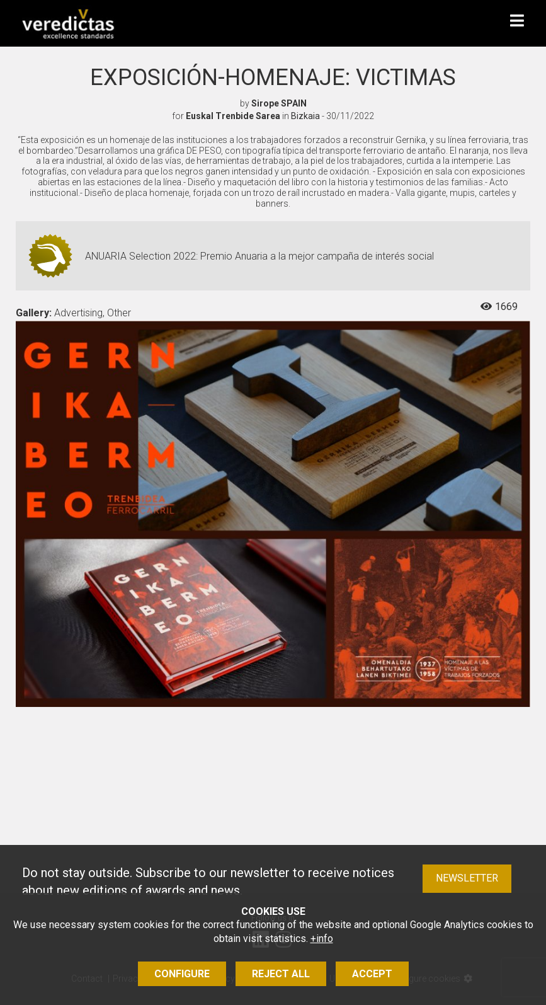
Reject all (281, 974)
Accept (372, 974)
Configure (182, 974)
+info (321, 939)
